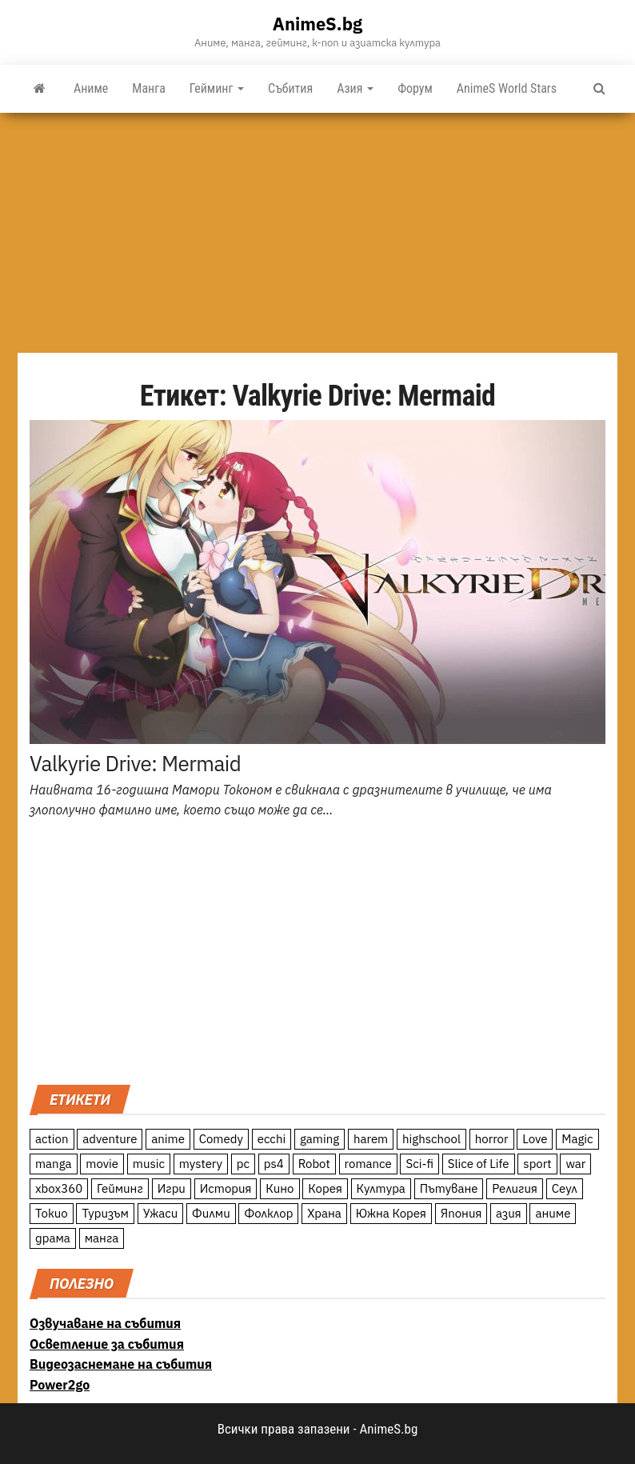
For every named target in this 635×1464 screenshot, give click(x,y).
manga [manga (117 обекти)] (53, 1163)
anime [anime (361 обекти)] (168, 1138)
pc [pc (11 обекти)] (243, 1163)
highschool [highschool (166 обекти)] (431, 1138)
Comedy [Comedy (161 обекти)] (221, 1138)
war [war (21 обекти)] (575, 1163)
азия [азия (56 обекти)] (508, 1213)
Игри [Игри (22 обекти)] (172, 1188)
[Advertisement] (317, 233)
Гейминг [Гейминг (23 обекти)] (120, 1188)
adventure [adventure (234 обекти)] (109, 1138)
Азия (355, 88)
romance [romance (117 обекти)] (368, 1163)
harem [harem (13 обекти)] (370, 1138)
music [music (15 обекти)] (149, 1163)
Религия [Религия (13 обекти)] (514, 1188)
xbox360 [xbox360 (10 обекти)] (58, 1188)
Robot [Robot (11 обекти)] (314, 1163)
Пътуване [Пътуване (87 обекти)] (449, 1188)
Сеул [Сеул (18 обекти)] (564, 1188)
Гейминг (217, 88)
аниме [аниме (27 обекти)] (552, 1213)
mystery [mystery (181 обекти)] (200, 1163)
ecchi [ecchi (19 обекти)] (272, 1138)
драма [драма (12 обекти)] (52, 1238)
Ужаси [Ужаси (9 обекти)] (160, 1213)
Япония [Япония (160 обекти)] (461, 1213)
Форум (415, 88)
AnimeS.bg (317, 23)
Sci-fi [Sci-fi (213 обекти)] (419, 1163)
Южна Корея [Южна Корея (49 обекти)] (391, 1213)
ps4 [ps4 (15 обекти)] (274, 1163)
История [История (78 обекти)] (226, 1188)
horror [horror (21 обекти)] (492, 1138)
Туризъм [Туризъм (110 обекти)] (105, 1213)
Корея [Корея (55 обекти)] (325, 1188)
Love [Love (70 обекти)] (534, 1138)
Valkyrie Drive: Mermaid (135, 763)
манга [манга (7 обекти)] (102, 1238)
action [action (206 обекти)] (52, 1138)
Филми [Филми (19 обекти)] (211, 1213)
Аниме (91, 88)
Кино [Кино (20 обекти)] (280, 1188)
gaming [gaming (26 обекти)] (319, 1138)
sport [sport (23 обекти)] (537, 1163)
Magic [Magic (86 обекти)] (577, 1138)
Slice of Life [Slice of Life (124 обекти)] (478, 1163)
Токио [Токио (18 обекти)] (51, 1213)
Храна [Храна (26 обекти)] (324, 1213)
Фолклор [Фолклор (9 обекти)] (268, 1213)
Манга (149, 88)
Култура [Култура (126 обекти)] (381, 1188)
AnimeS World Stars (507, 88)
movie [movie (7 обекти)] (102, 1163)
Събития (290, 88)
